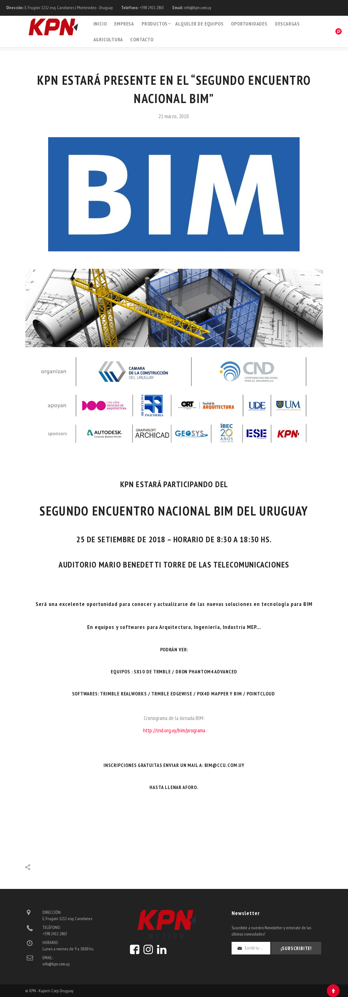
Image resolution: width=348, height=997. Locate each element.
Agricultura (108, 39)
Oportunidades (249, 23)
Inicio (100, 23)
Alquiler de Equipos (199, 23)
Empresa (124, 23)
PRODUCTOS (155, 23)
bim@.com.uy (225, 765)
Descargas (287, 23)
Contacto (141, 39)
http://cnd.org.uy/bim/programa (174, 730)
